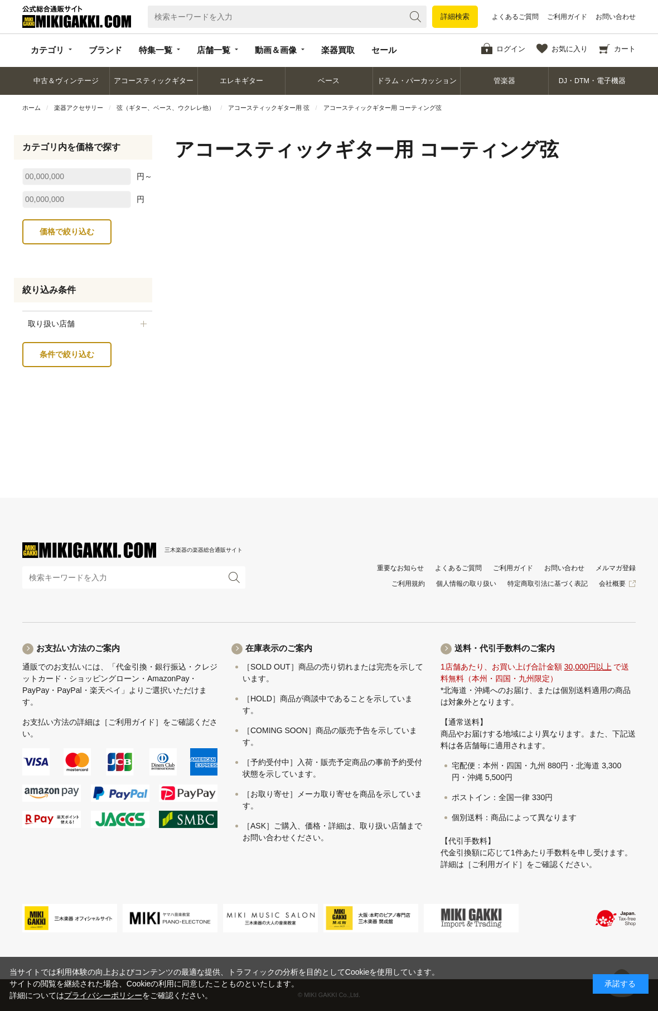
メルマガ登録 (616, 568)
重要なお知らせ (400, 568)
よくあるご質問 (515, 17)
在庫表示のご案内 (278, 648)
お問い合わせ (616, 17)
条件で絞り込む (67, 354)
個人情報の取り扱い (466, 584)
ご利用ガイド (567, 17)
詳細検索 (455, 16)
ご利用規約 (408, 584)
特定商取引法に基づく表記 (547, 584)
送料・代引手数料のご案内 (504, 648)
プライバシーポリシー (103, 995)
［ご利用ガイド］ (131, 722)
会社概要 (612, 584)
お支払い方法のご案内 (78, 648)
